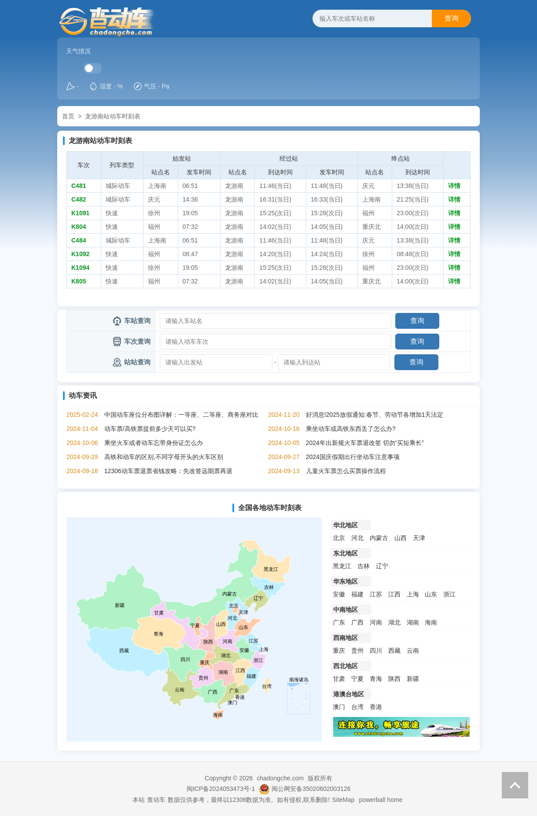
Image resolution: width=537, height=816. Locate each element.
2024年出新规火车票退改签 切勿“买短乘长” (365, 442)
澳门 (339, 706)
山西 (400, 537)
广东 (339, 622)
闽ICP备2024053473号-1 (221, 788)
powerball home (381, 799)
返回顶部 (515, 785)
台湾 (357, 706)
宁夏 (357, 678)
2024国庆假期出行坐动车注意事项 (353, 456)
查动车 (156, 799)
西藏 (394, 650)
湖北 (394, 622)
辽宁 (382, 566)
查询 (452, 18)
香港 (376, 706)
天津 (419, 537)
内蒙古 (379, 537)
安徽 (339, 594)
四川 (376, 650)
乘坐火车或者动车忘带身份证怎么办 (153, 442)
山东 (431, 594)
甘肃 (339, 678)
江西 (394, 594)
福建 (357, 594)
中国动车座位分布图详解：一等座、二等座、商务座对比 (181, 414)
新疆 (413, 678)
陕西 (394, 678)
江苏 (376, 594)
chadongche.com (280, 778)
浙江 (449, 594)
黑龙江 (342, 566)
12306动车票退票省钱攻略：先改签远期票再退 (168, 470)
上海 (413, 594)
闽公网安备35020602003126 (311, 788)
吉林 (363, 566)
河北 (357, 537)
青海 (376, 678)
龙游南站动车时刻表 (112, 116)
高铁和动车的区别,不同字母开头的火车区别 (163, 456)
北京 (339, 537)
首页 (68, 116)
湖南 (413, 622)
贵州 (357, 650)
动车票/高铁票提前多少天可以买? (150, 428)
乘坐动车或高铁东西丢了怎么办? (351, 428)
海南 (431, 622)
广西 (357, 622)
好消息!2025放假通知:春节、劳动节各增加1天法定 (375, 414)
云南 (413, 650)
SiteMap (343, 799)
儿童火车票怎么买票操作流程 (346, 470)
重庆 (339, 650)
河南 (376, 622)
